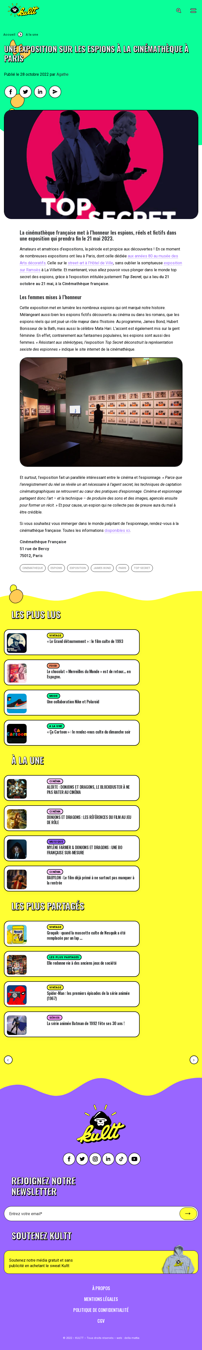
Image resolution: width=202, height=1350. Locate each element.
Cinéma (55, 781)
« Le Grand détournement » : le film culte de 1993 (85, 641)
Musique (56, 841)
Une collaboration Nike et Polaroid (73, 702)
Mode (53, 696)
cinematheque (32, 568)
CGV (101, 1321)
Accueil (9, 34)
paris (122, 568)
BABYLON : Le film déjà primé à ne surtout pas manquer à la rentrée (90, 880)
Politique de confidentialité (101, 1310)
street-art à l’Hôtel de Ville (90, 263)
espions (56, 568)
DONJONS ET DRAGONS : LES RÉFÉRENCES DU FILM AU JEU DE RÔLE (89, 819)
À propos (101, 1288)
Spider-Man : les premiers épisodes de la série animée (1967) (88, 995)
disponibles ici (117, 530)
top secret (142, 568)
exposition (78, 568)
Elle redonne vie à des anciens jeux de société (82, 963)
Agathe (62, 74)
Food (53, 665)
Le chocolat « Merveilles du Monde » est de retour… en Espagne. (89, 674)
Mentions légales (101, 1299)
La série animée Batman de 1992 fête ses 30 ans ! (86, 1023)
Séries (54, 1017)
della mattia (131, 1338)
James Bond (102, 568)
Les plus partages (64, 957)
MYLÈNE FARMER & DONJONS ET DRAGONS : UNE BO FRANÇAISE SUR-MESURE (84, 850)
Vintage (55, 635)
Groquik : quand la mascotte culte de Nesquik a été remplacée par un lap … (86, 935)
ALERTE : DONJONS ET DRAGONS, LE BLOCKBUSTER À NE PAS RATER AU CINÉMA (88, 789)
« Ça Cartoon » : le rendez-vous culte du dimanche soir (88, 732)
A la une (32, 34)
